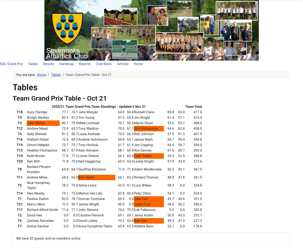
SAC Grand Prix (11, 64)
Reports (85, 64)
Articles (123, 64)
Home (138, 64)
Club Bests (104, 64)
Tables (33, 64)
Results (48, 64)
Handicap (66, 64)
